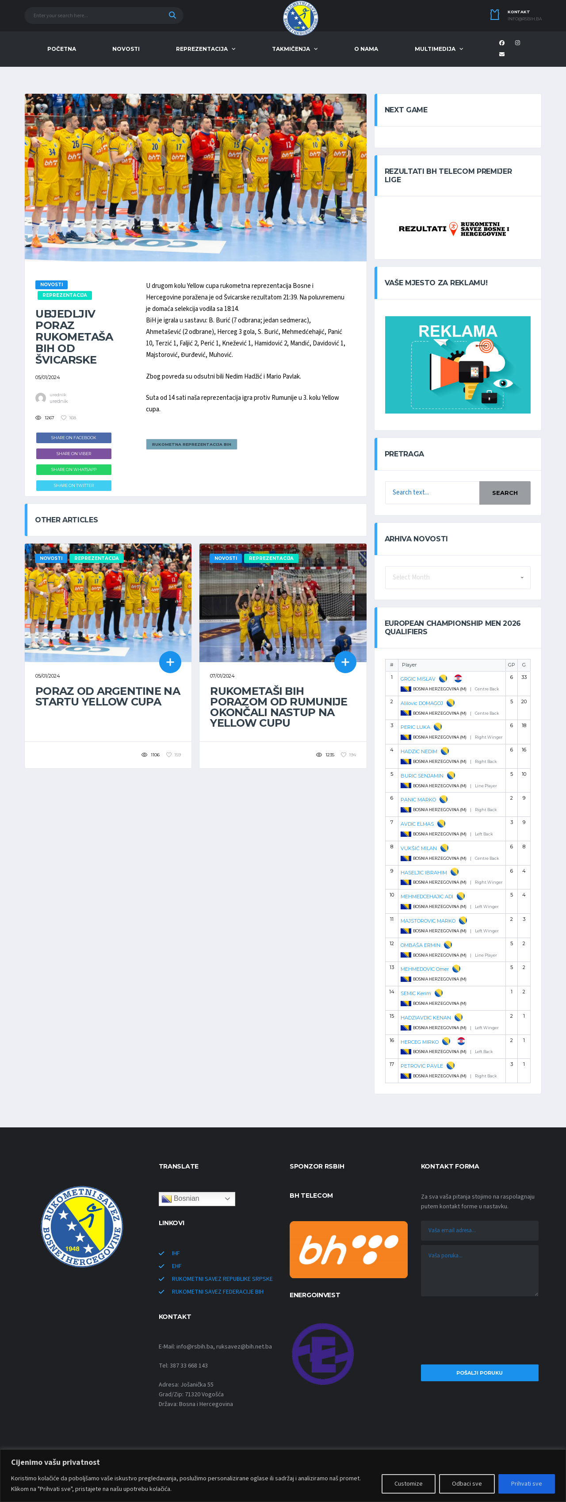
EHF (177, 1266)
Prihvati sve (526, 1483)
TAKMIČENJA (291, 49)
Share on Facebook (73, 437)
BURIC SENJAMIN (422, 776)
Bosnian (180, 1199)
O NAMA (366, 49)
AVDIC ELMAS (417, 824)
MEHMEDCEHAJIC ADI (427, 896)
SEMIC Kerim (416, 993)
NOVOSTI (126, 49)
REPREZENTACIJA (202, 49)
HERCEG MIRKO (420, 1042)
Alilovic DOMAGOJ (422, 703)
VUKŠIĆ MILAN (419, 848)
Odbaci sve (467, 1483)
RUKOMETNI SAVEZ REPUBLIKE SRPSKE (222, 1279)
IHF (176, 1253)
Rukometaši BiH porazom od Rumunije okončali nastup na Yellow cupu (278, 707)
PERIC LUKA (415, 727)
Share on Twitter (74, 485)
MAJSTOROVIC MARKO (428, 921)
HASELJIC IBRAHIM (424, 873)
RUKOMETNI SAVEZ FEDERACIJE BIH (218, 1291)
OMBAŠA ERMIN (420, 945)
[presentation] (480, 1332)
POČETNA (61, 49)
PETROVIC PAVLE (422, 1066)
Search (505, 492)
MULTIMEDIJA (435, 49)
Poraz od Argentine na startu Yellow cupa (107, 696)
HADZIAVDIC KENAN (426, 1018)
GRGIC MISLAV (418, 679)
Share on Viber (74, 453)
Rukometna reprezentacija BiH (191, 444)
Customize (408, 1483)
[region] (283, 1475)
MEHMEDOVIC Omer (425, 969)
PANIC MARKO (418, 800)
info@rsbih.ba (525, 19)
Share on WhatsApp (73, 469)
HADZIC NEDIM (419, 751)
